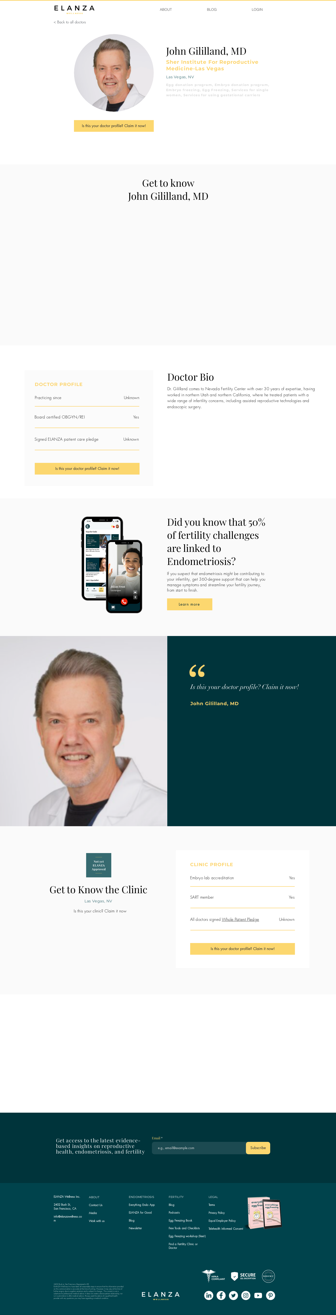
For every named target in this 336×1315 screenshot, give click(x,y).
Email (156, 1138)
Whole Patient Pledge (240, 919)
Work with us (97, 1221)
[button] (135, 1228)
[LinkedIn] (208, 1295)
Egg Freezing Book (180, 1220)
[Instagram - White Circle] (245, 1295)
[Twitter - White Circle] (233, 1295)
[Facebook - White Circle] (221, 1295)
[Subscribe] (258, 1148)
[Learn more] (189, 604)
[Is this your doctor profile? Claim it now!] (114, 126)
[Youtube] (258, 1295)
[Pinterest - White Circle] (270, 1295)
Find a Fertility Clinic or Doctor (183, 1246)
